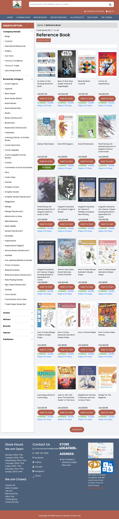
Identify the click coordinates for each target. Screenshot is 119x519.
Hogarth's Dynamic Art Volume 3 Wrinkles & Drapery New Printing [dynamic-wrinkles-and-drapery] (86, 210)
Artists (6, 312)
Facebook (38, 457)
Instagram (39, 471)
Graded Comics (12, 187)
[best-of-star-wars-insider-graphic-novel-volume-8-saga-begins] (67, 64)
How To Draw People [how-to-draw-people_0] (87, 332)
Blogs (7, 36)
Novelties (9, 236)
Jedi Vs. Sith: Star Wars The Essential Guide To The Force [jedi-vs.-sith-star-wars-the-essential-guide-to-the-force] (66, 397)
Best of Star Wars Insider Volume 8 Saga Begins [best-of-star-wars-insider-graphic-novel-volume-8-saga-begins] (65, 83)
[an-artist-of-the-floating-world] (46, 64)
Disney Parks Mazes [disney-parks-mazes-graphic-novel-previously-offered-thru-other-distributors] (45, 144)
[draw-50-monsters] (87, 167)
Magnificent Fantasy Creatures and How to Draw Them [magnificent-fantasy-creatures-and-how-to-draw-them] (87, 397)
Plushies (8, 255)
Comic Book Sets (12, 145)
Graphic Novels (12, 192)
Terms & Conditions (14, 60)
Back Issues (10, 93)
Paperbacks (10, 240)
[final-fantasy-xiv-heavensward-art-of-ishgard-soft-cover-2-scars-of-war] (46, 230)
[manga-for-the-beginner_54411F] (107, 418)
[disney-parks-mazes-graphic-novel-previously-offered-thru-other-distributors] (46, 167)
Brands (6, 326)
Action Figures (11, 83)
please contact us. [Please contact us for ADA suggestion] (96, 488)
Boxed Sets (10, 122)
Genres (6, 332)
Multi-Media (10, 226)
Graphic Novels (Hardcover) (18, 196)
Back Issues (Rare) (13, 98)
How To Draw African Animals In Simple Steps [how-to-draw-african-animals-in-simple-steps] (87, 272)
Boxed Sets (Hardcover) (16, 127)
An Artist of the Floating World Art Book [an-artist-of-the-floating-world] (45, 83)
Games (8, 182)
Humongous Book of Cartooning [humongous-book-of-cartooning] (46, 396)
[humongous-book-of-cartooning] (46, 418)
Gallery (8, 51)
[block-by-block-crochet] (87, 64)
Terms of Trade (12, 65)
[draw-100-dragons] (67, 167)
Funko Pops (10, 177)
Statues (8, 289)
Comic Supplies (12, 150)
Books (7, 113)
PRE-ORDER (106, 17)
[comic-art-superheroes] (107, 64)
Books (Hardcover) (13, 118)
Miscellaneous (11, 221)
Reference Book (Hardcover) (18, 275)
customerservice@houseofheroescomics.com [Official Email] (56, 448)
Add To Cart (46, 98)
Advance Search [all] (43, 40)
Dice (7, 172)
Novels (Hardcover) (14, 231)
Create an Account (94, 11)
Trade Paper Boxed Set (15, 304)
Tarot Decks (10, 294)
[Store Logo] (16, 4)
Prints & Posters (12, 265)
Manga (8, 206)
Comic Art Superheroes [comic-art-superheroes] (103, 82)
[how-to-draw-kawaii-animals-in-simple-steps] (107, 292)
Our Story (9, 56)
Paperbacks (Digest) (14, 245)
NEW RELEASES (40, 17)
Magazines (10, 201)
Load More (77, 429)
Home (40, 25)
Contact (9, 41)
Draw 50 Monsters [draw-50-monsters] (86, 144)
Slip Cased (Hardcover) (15, 284)
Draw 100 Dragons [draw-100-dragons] (65, 144)
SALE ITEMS (93, 17)
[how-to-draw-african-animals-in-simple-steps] (87, 292)
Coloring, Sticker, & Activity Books (17, 139)
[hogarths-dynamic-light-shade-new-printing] (67, 230)
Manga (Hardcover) (14, 211)
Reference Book (12, 270)
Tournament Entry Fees (15, 299)
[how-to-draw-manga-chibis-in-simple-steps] (46, 355)
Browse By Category (13, 79)
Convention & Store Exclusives (18, 167)
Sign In (110, 11)
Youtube (38, 466)
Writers (6, 319)
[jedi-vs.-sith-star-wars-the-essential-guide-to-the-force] (67, 418)
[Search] (71, 4)
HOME (10, 17)
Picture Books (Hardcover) (17, 250)
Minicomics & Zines (13, 216)
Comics (8, 162)
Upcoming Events (13, 70)
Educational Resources (15, 46)
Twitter (38, 462)
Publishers (8, 339)
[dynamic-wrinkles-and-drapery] (87, 230)
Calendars (9, 132)
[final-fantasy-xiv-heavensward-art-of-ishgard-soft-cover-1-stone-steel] (107, 167)
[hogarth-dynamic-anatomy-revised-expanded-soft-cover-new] (107, 230)
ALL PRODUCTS (77, 17)
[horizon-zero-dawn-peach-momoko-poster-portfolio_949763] (67, 292)
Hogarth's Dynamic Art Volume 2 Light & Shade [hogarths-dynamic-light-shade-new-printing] (66, 209)
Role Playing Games (14, 279)
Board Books (10, 103)
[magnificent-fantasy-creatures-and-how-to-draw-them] (87, 418)
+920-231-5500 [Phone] (41, 453)
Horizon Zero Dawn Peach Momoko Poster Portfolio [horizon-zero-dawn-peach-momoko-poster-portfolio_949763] (66, 272)
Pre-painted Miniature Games (18, 260)
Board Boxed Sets (13, 108)
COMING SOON (23, 17)
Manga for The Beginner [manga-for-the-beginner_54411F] (104, 396)
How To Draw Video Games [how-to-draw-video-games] (106, 333)
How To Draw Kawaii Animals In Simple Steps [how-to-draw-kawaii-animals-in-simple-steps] (107, 272)
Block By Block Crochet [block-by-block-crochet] (84, 82)
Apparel (8, 88)
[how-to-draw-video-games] (107, 355)
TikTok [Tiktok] (38, 475)
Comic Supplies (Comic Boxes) (15, 156)
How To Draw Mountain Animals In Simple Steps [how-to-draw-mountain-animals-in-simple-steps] (66, 335)
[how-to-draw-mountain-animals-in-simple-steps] (67, 355)
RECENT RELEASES (59, 17)
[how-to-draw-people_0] (87, 355)
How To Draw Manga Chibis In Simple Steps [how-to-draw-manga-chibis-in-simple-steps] (46, 335)
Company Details (11, 31)
